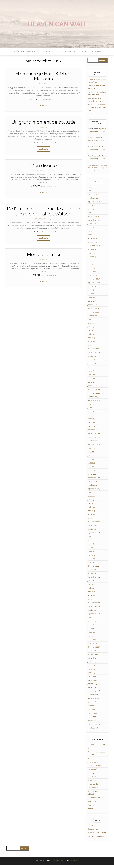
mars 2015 (91, 422)
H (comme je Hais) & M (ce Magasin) (43, 76)
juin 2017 (91, 327)
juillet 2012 (92, 540)
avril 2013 (91, 507)
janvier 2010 (92, 643)
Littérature (92, 801)
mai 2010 (91, 629)
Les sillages (83, 51)
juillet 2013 (92, 496)
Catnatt (36, 99)
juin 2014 (91, 456)
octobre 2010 (93, 610)
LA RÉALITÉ (18, 51)
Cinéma (91, 748)
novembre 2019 (94, 246)
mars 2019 (91, 268)
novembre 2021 (94, 194)
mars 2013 (91, 511)
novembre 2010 (94, 606)
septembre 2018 (94, 283)
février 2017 (92, 341)
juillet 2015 (92, 408)
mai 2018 (91, 294)
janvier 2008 (92, 717)
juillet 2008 (92, 702)
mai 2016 (91, 371)
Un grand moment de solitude (43, 122)
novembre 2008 (94, 691)
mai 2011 (91, 584)
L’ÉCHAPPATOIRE (49, 51)
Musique (49, 219)
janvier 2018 (92, 305)
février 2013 (92, 514)
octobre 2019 (93, 249)
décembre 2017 (94, 308)
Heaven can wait (57, 24)
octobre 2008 (93, 695)
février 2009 (92, 680)
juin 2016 (91, 367)
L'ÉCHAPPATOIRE (39, 219)
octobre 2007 (93, 728)
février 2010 (92, 640)
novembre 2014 (94, 437)
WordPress (58, 860)
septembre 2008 (94, 698)
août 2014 (91, 448)
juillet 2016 (92, 364)
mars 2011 (91, 592)
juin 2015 (91, 411)
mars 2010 (91, 636)
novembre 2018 (94, 279)
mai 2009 (91, 669)
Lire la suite (43, 106)
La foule (91, 773)
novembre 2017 (94, 312)
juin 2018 (91, 290)
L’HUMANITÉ (32, 51)
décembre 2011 (93, 566)
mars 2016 (91, 378)
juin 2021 (91, 209)
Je (33, 170)
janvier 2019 (92, 275)
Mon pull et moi (43, 254)
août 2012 (91, 537)
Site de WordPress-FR (96, 836)
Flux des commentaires (97, 833)
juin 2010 (91, 625)
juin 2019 (91, 261)
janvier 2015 (92, 430)
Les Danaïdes (93, 788)
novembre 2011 (93, 570)
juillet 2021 (92, 205)
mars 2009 (92, 676)
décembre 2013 (94, 478)
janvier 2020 (92, 242)
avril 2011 (91, 588)
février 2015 (92, 426)
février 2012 (92, 559)
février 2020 (92, 238)
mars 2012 (91, 555)
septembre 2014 (94, 445)
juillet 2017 (92, 323)
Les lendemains (94, 798)
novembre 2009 (94, 651)
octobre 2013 (93, 485)
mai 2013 (91, 503)
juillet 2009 (92, 662)
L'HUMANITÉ (40, 170)
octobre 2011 (93, 573)
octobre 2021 (93, 198)
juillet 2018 (92, 286)
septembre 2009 (94, 658)
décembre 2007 (94, 721)
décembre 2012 (94, 522)
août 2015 (91, 404)
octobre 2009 (93, 654)
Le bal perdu (93, 784)
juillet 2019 (92, 257)
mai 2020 (91, 231)
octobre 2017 (93, 316)
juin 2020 (91, 227)
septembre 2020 (94, 220)
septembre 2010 (94, 614)
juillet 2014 (92, 452)
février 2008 (92, 713)
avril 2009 (91, 673)
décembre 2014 (94, 433)
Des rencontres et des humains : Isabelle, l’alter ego (97, 107)
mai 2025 (91, 187)
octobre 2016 (93, 356)
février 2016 (92, 382)
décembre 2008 (94, 687)
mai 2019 (91, 264)
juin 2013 (91, 500)
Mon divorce (43, 165)
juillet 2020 (92, 224)
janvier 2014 (92, 474)
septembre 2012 (94, 533)
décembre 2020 (94, 216)
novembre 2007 (94, 724)
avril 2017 (91, 334)
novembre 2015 (94, 393)
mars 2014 (91, 467)
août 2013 (91, 492)
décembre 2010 (94, 603)
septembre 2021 (94, 202)
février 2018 (92, 301)
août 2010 (91, 618)
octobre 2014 (93, 441)
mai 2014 (91, 459)
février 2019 (92, 272)
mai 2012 (91, 548)
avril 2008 (91, 706)
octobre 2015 (93, 397)
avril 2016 (91, 375)
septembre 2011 (94, 577)
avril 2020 (91, 235)
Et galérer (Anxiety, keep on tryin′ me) (97, 131)
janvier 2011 (92, 599)
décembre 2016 (94, 349)
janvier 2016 (92, 386)
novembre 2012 (94, 526)
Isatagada (91, 138)
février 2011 (92, 595)
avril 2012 (91, 551)
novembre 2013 (94, 481)
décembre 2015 (94, 389)
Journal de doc (94, 762)
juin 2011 (91, 581)
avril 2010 (91, 632)
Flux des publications (96, 829)
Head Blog (74, 860)
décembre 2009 (94, 647)
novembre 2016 (94, 353)
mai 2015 (91, 415)
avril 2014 (91, 463)
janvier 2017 (92, 345)
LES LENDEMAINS (67, 51)
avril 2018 (91, 297)
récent (90, 809)
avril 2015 (91, 419)
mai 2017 (91, 330)
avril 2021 (91, 213)
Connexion (92, 825)
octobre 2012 (93, 529)
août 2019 (91, 253)
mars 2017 (91, 338)
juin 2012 (91, 544)
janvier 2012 (92, 562)
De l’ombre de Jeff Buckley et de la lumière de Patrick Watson (43, 211)
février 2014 (92, 470)
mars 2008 (92, 710)
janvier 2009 (92, 684)
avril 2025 (91, 191)
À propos (96, 51)
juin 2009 (91, 665)
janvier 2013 (92, 518)
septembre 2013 (94, 489)
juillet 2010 (92, 621)
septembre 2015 (94, 400)
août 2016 (91, 360)
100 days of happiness (96, 745)
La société (92, 780)
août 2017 (91, 319)
